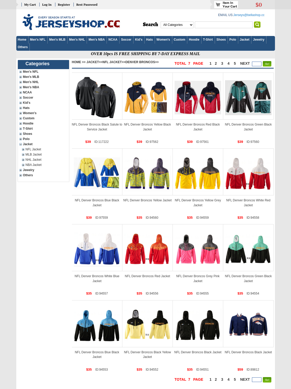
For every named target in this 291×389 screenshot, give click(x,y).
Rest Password (87, 4)
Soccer (126, 39)
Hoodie (194, 39)
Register (64, 4)
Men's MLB (57, 39)
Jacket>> (94, 62)
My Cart (30, 4)
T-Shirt (208, 39)
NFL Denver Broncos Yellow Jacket (147, 200)
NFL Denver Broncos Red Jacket (147, 276)
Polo (232, 39)
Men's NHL (77, 39)
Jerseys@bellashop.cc (248, 15)
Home (22, 39)
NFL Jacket (33, 149)
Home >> (79, 62)
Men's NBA (96, 39)
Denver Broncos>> (142, 62)
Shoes (221, 39)
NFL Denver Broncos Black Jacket (197, 352)
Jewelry (258, 39)
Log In (46, 4)
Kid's (139, 39)
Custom (179, 39)
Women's (163, 39)
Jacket (244, 39)
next (245, 63)
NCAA (112, 39)
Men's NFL (38, 39)
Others (23, 47)
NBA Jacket (34, 165)
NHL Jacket (34, 160)
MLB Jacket (34, 154)
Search (150, 24)
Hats (149, 39)
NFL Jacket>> (113, 62)
